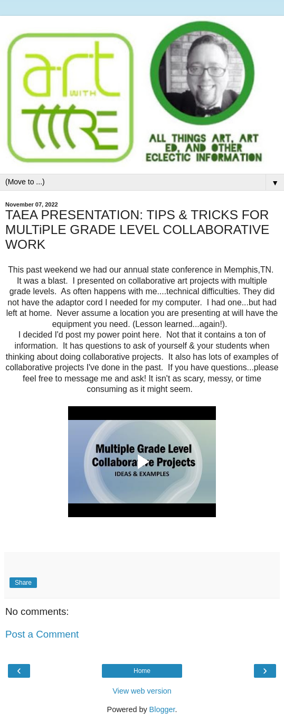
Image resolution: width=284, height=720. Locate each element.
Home (142, 671)
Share (23, 582)
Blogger (162, 709)
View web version (142, 691)
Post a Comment (42, 634)
